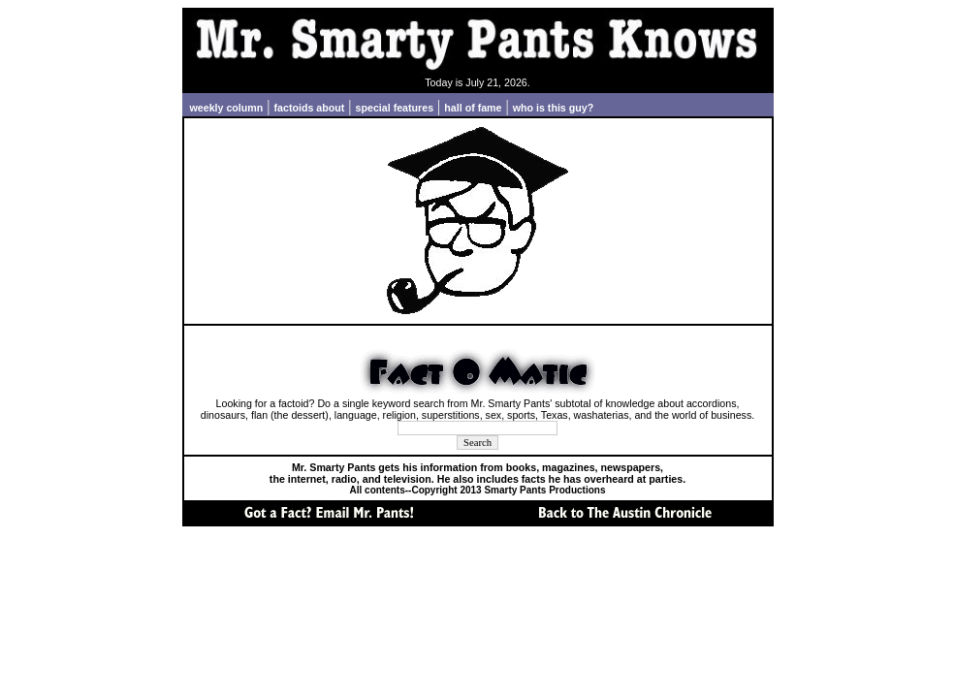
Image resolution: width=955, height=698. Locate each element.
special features (395, 107)
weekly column (227, 107)
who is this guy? (553, 107)
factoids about (309, 107)
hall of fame (472, 107)
